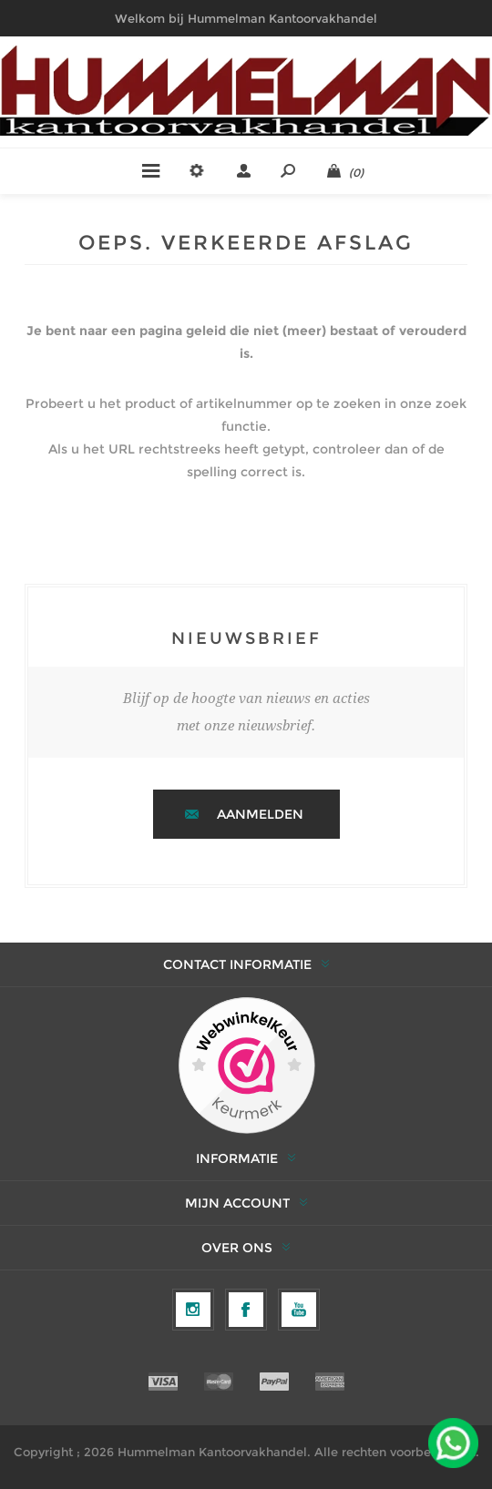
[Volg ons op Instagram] (193, 1309)
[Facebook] (246, 1309)
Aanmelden (260, 814)
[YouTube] (299, 1309)
